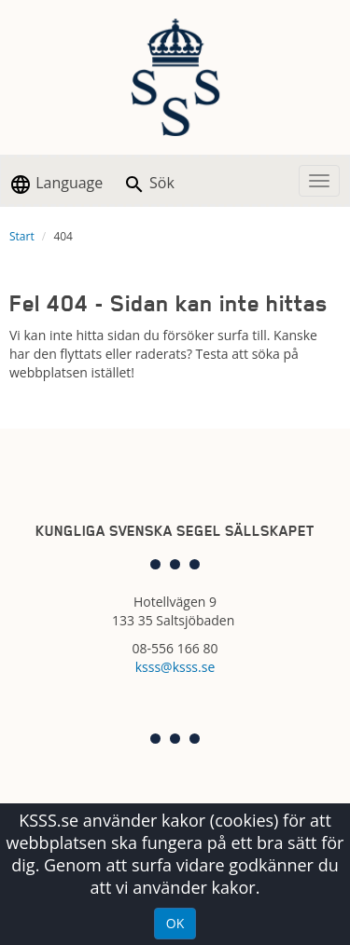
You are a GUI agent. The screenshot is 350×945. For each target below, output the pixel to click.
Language (56, 184)
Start (22, 236)
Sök (149, 184)
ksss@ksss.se (175, 667)
